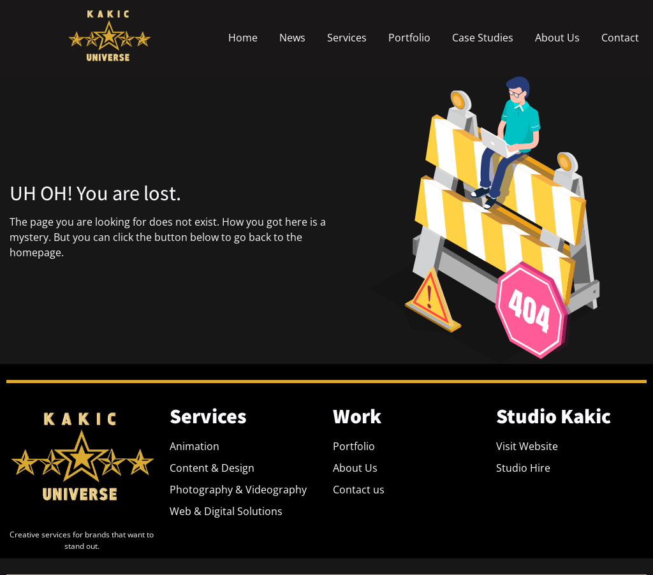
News (292, 38)
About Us (557, 38)
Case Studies (482, 38)
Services (347, 38)
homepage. (37, 252)
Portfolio (409, 38)
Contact (620, 38)
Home (243, 38)
